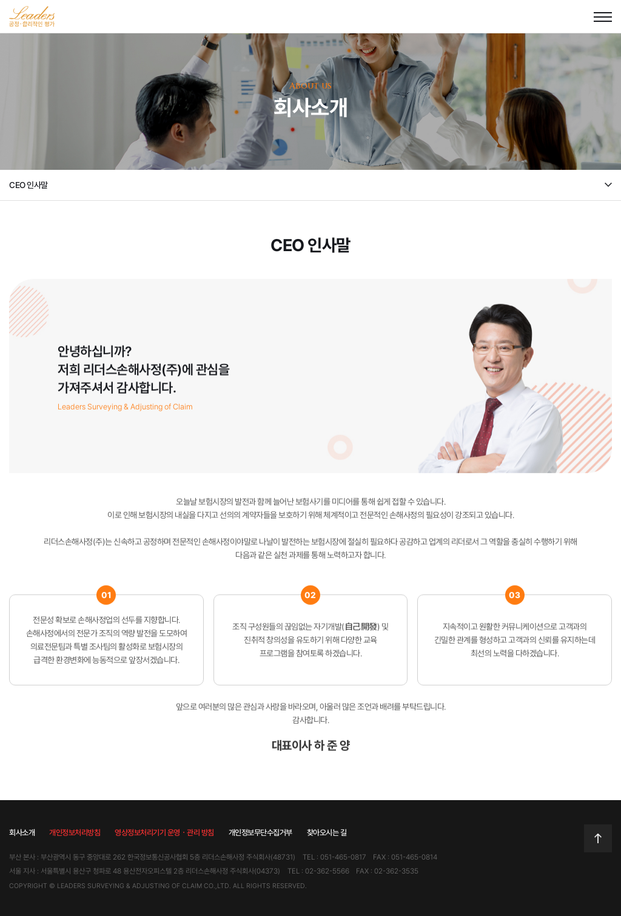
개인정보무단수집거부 (260, 832)
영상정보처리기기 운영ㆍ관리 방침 (164, 832)
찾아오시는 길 (327, 832)
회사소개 (22, 832)
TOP (598, 838)
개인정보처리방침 (74, 832)
